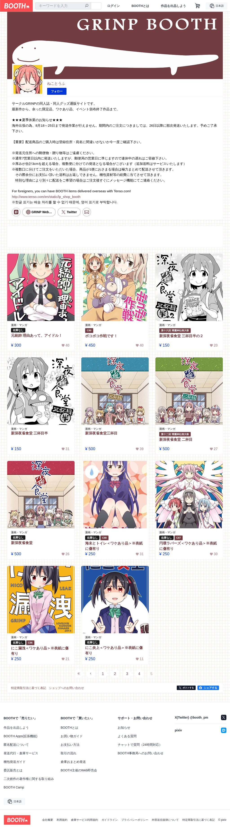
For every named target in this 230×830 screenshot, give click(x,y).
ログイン (113, 5)
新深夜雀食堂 (22, 543)
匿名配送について (16, 744)
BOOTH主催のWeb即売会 (79, 770)
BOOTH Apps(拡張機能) (20, 736)
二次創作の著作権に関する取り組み (29, 779)
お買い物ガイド (72, 736)
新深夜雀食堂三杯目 (101, 433)
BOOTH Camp (14, 787)
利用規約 (62, 820)
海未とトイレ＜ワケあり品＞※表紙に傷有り (114, 546)
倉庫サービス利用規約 (84, 820)
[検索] (86, 6)
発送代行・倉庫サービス (21, 753)
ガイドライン (110, 820)
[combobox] (63, 5)
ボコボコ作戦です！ (101, 336)
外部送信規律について (165, 820)
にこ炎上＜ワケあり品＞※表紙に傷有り (114, 650)
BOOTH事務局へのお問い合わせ (141, 753)
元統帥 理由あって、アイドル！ (36, 335)
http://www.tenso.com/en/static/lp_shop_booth (46, 197)
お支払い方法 (70, 744)
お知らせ (124, 727)
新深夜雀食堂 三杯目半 (29, 433)
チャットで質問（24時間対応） (140, 744)
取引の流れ (68, 753)
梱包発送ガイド (15, 762)
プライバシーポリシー (134, 820)
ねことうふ (56, 83)
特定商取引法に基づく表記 (198, 820)
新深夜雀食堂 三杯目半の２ (181, 336)
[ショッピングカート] (197, 6)
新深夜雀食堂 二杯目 (175, 440)
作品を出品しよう (173, 5)
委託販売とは (13, 770)
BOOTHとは (140, 5)
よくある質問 (127, 736)
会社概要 (47, 820)
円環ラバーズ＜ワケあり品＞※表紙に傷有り (188, 546)
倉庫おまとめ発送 (73, 762)
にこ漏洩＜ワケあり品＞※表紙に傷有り (40, 650)
